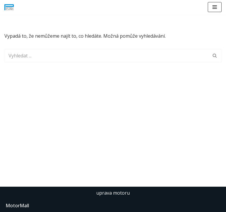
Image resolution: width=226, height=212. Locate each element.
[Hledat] (106, 55)
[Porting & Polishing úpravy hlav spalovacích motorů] (9, 7)
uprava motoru (113, 193)
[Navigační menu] (215, 7)
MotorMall (17, 205)
